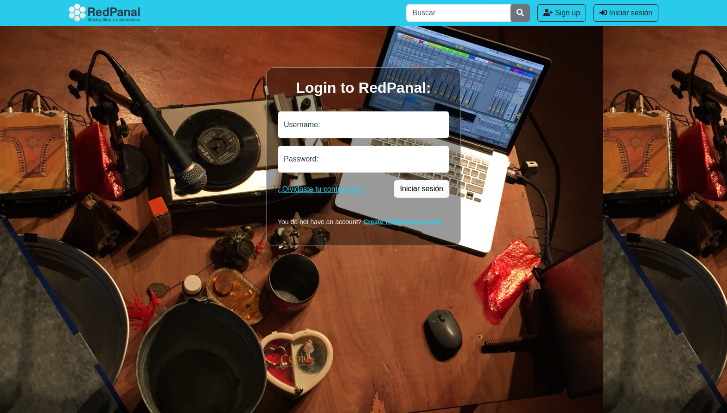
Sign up (561, 13)
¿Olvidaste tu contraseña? (321, 189)
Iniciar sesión (625, 13)
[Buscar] (458, 13)
